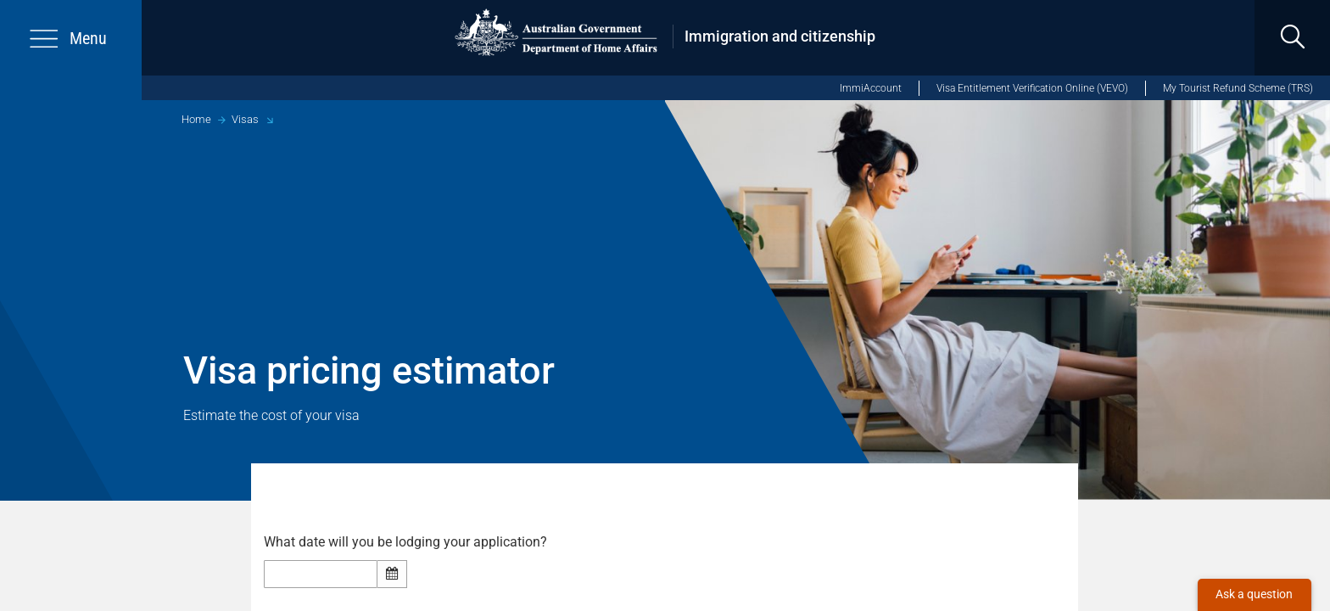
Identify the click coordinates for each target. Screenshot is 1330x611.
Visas (245, 119)
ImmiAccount (871, 88)
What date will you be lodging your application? (411, 543)
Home (196, 119)
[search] (1292, 38)
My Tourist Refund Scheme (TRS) (1238, 88)
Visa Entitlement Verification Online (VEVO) (1032, 88)
